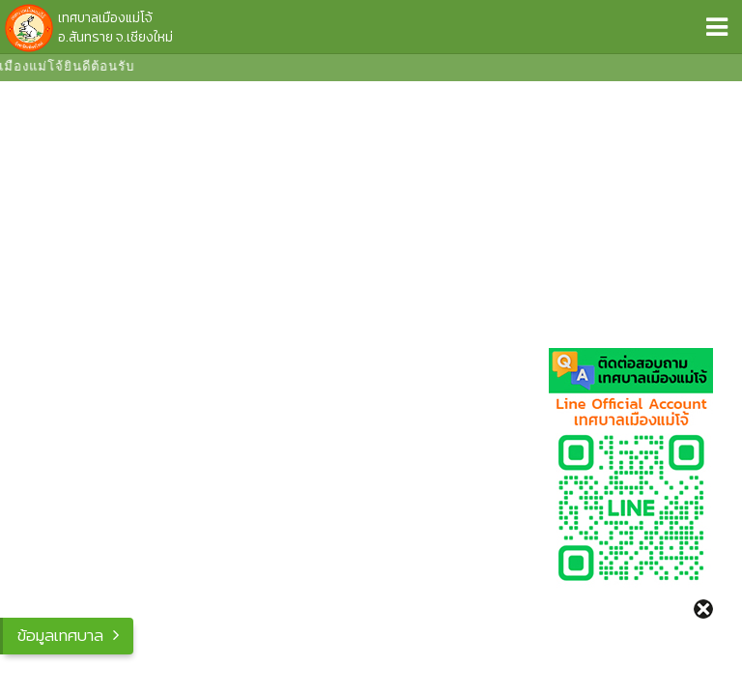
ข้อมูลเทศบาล (60, 635)
